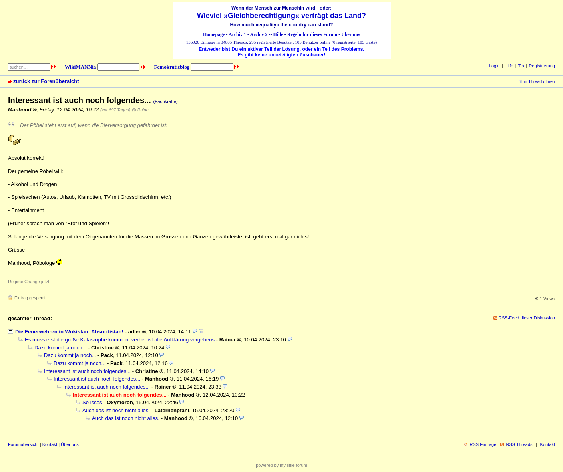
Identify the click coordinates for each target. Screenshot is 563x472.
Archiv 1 (237, 34)
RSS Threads (519, 444)
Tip (521, 65)
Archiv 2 (258, 34)
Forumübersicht (23, 444)
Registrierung (542, 65)
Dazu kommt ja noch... (60, 348)
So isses (92, 402)
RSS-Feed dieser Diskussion (527, 317)
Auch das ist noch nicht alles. (116, 410)
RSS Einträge (482, 444)
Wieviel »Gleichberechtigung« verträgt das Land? (281, 16)
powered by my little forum (281, 465)
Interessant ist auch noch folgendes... (87, 371)
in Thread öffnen (539, 81)
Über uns (350, 34)
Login (494, 65)
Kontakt (49, 444)
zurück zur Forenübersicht (46, 81)
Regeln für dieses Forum (312, 34)
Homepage (214, 34)
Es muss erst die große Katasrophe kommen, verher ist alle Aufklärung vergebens (120, 340)
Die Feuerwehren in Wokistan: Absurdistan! (69, 332)
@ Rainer (141, 109)
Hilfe (278, 34)
